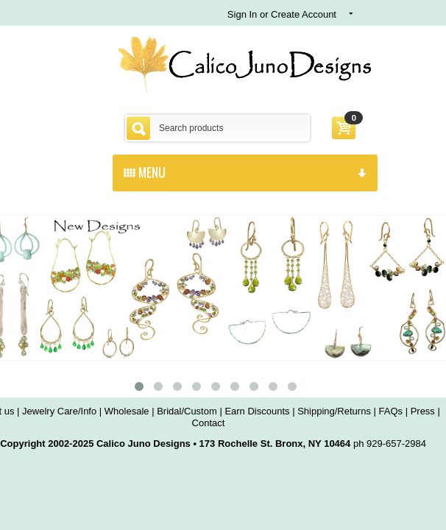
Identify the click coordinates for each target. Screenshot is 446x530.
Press (423, 411)
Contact (208, 422)
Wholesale (127, 411)
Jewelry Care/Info (59, 411)
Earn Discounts (256, 411)
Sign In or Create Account (281, 14)
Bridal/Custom (187, 411)
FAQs (391, 411)
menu (245, 171)
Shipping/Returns (334, 411)
